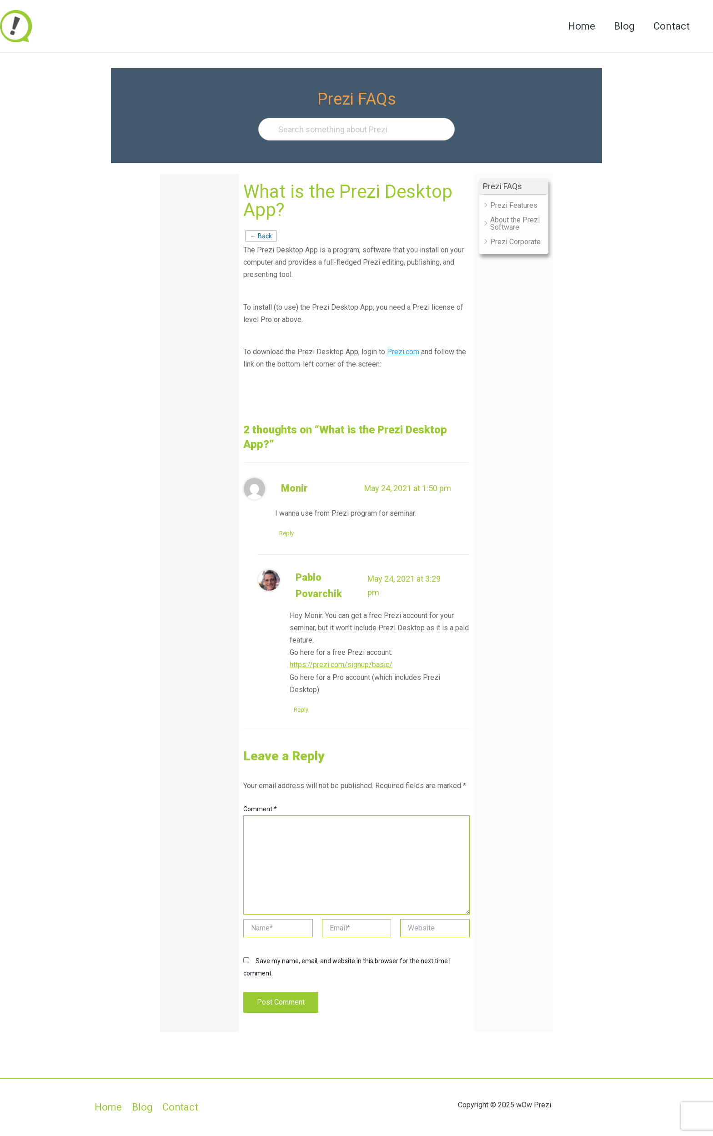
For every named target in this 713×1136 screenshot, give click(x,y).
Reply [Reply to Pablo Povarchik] (301, 709)
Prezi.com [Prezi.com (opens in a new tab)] (403, 351)
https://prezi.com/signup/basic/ (341, 665)
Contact (671, 26)
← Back (261, 236)
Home (578, 26)
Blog (622, 26)
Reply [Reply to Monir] (287, 533)
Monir (294, 488)
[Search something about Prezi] (356, 129)
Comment (260, 809)
